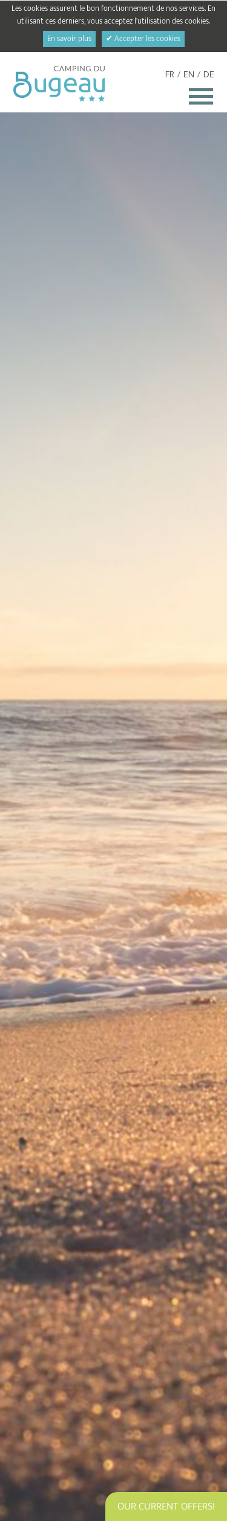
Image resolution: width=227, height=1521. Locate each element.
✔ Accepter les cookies (143, 39)
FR (169, 75)
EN (188, 75)
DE (208, 75)
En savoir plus (69, 39)
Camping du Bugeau (59, 83)
